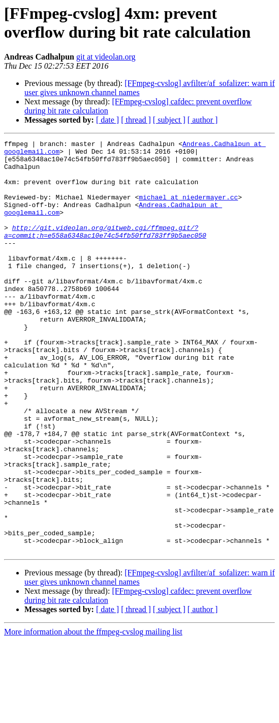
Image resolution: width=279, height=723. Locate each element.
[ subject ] (169, 119)
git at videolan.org (106, 56)
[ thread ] (136, 119)
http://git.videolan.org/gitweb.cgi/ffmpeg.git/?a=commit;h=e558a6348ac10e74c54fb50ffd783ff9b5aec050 (105, 250)
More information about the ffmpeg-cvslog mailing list (93, 714)
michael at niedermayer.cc (188, 209)
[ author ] (203, 119)
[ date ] (107, 119)
